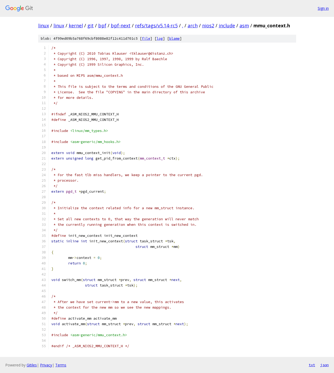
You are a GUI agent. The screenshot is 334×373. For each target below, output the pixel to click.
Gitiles (32, 364)
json (324, 364)
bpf (102, 25)
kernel (76, 25)
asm (244, 25)
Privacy (46, 364)
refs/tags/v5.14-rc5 (156, 25)
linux (43, 25)
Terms (60, 364)
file (146, 38)
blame (174, 38)
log (160, 38)
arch (193, 25)
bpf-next (121, 25)
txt (312, 364)
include (227, 25)
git (90, 25)
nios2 (208, 25)
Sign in (323, 8)
